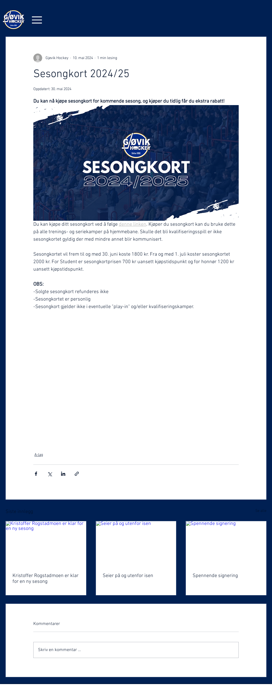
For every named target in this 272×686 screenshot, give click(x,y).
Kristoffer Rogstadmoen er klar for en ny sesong (45, 579)
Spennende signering (215, 576)
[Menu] (37, 19)
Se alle (260, 511)
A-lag (38, 455)
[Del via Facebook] (36, 473)
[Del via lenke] (76, 473)
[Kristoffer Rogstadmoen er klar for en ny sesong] (46, 543)
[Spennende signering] (226, 543)
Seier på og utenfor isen (128, 576)
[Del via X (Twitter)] (49, 473)
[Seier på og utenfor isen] (136, 543)
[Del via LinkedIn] (63, 473)
